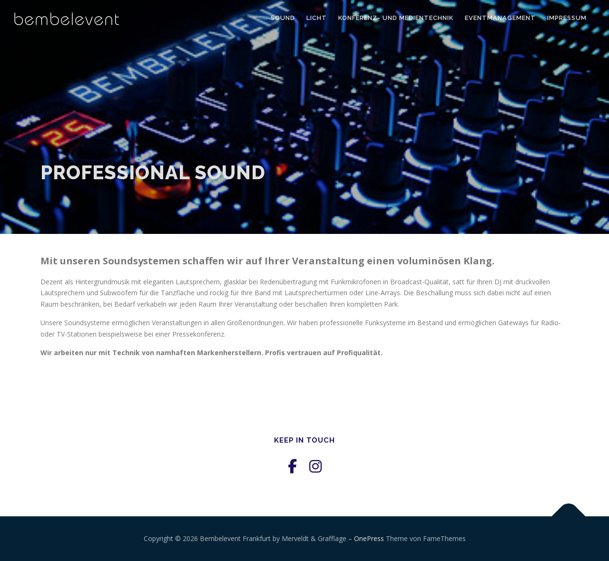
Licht (316, 17)
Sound (283, 17)
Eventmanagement (500, 17)
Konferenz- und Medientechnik (395, 17)
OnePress (369, 538)
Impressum (567, 17)
